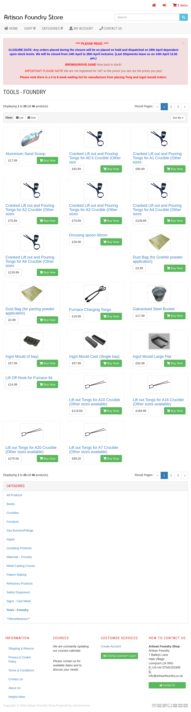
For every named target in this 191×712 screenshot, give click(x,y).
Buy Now (48, 160)
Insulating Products (19, 548)
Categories (52, 28)
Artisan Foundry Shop (41, 705)
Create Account (111, 646)
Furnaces (13, 521)
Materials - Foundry (19, 557)
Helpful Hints (16, 697)
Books (11, 504)
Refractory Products (20, 583)
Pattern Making (16, 574)
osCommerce (81, 705)
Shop (30, 28)
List (19, 117)
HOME (11, 28)
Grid (32, 117)
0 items (180, 5)
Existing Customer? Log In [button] (119, 655)
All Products (14, 495)
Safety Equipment (18, 592)
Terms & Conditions (21, 670)
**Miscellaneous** (18, 619)
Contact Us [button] (167, 685)
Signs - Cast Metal (19, 601)
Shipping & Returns (21, 648)
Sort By (178, 117)
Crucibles (13, 512)
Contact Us (110, 28)
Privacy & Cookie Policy (19, 659)
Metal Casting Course (21, 565)
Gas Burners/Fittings (20, 530)
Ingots (11, 539)
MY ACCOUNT (81, 28)
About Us (14, 688)
